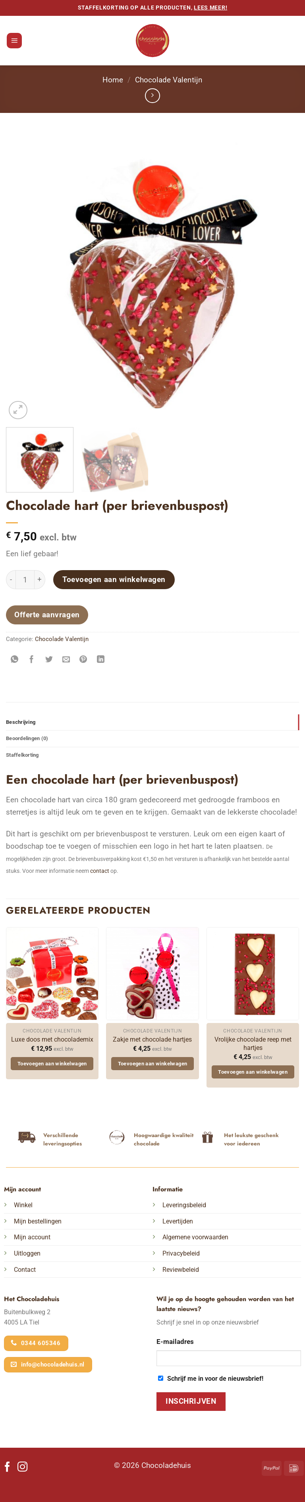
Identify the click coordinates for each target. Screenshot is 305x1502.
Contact (25, 1274)
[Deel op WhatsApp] (15, 660)
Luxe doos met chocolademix (52, 1044)
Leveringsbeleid (184, 1210)
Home (112, 79)
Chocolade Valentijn (169, 79)
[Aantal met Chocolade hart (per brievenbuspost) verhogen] (40, 579)
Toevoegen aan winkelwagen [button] (52, 1068)
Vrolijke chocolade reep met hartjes (252, 1048)
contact (99, 876)
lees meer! (210, 7)
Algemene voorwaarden (195, 1242)
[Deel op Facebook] (32, 660)
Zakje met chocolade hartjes (152, 1044)
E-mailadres (175, 1346)
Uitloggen (27, 1258)
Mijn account (32, 1242)
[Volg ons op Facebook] (7, 1472)
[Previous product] (152, 95)
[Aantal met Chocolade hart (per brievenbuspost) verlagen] (10, 579)
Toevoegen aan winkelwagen (114, 579)
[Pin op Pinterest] (83, 660)
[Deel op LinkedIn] (101, 660)
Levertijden (177, 1226)
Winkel (23, 1210)
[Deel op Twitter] (49, 660)
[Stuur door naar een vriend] (66, 660)
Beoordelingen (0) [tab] (31, 740)
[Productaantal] (25, 579)
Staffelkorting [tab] (25, 759)
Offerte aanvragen (47, 614)
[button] (14, 40)
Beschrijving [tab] (23, 723)
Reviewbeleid (180, 1274)
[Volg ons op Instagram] (22, 1472)
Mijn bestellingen (38, 1226)
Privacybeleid (181, 1258)
